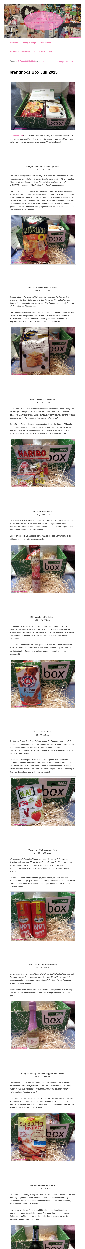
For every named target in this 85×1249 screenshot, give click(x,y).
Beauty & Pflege (29, 43)
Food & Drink (39, 51)
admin (41, 61)
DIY (50, 51)
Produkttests (45, 43)
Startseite (14, 43)
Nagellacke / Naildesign (20, 51)
